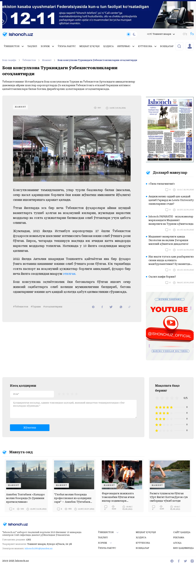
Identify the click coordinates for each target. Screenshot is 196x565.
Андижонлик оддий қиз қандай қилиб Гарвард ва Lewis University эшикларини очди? (171, 200)
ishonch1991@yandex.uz (39, 548)
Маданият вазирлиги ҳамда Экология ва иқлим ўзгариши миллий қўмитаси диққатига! (168, 240)
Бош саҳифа (11, 60)
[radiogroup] (68, 394)
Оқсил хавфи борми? (162, 276)
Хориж (47, 46)
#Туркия (36, 306)
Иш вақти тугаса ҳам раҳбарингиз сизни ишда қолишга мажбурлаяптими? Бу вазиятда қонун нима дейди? (171, 260)
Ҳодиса (108, 46)
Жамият (49, 60)
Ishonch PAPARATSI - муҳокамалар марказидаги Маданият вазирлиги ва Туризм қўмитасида (171, 220)
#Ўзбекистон (20, 306)
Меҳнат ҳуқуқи (89, 46)
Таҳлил (32, 46)
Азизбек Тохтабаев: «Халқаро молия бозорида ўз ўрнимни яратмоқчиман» (25, 498)
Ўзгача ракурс (67, 46)
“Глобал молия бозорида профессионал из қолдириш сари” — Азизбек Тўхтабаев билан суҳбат (72, 498)
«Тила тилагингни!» (162, 183)
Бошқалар (169, 46)
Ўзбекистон (14, 46)
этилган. (69, 274)
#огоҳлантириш (52, 306)
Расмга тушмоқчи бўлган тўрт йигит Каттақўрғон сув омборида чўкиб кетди (169, 497)
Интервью (125, 46)
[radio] (59, 394)
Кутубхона (147, 46)
